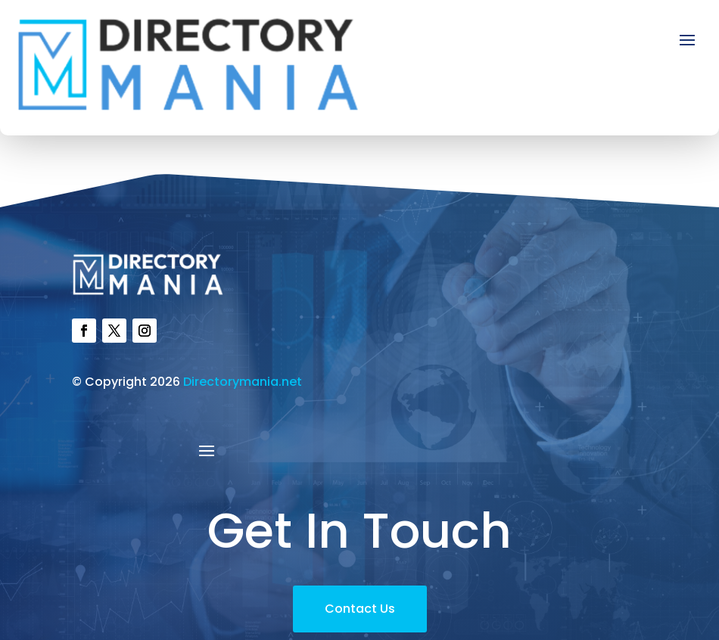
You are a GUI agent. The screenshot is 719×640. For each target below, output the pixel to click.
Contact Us (360, 608)
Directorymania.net (242, 381)
